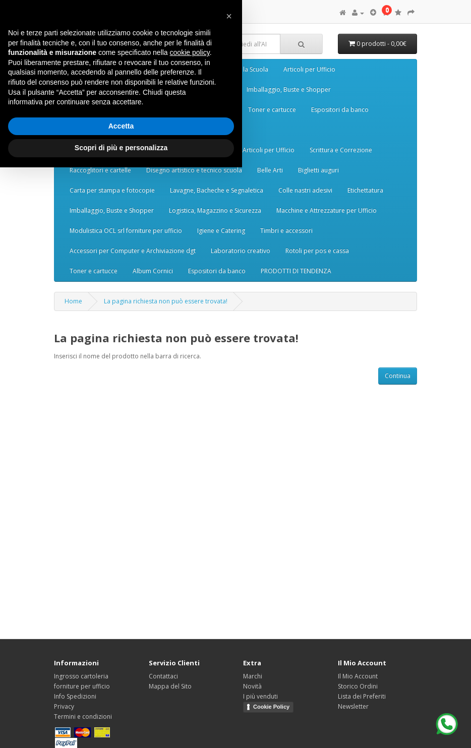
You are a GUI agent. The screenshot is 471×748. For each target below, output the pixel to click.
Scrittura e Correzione (341, 150)
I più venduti (260, 696)
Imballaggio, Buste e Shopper (289, 89)
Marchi (252, 676)
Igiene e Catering (221, 230)
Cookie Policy (271, 707)
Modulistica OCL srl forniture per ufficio (126, 230)
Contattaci (163, 676)
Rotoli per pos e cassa (317, 250)
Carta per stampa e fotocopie (112, 190)
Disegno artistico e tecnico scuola (194, 170)
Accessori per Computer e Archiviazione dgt (133, 250)
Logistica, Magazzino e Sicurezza (215, 210)
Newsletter (353, 706)
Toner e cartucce (272, 109)
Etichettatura (365, 190)
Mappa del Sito (170, 686)
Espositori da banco (340, 109)
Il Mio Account (358, 676)
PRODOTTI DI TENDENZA (296, 271)
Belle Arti (270, 170)
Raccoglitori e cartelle (100, 170)
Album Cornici (153, 271)
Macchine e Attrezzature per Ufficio (326, 210)
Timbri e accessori (286, 230)
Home (73, 301)
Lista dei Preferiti (362, 696)
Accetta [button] (121, 126)
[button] (229, 16)
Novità (252, 686)
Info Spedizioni (75, 696)
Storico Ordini (358, 686)
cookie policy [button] (190, 52)
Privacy (64, 706)
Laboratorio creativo (240, 250)
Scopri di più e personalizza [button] (121, 148)
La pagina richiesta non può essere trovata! (165, 301)
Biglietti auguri (318, 170)
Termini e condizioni (83, 716)
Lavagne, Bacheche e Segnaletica (216, 190)
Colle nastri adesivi (305, 190)
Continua (397, 375)
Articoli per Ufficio (309, 69)
